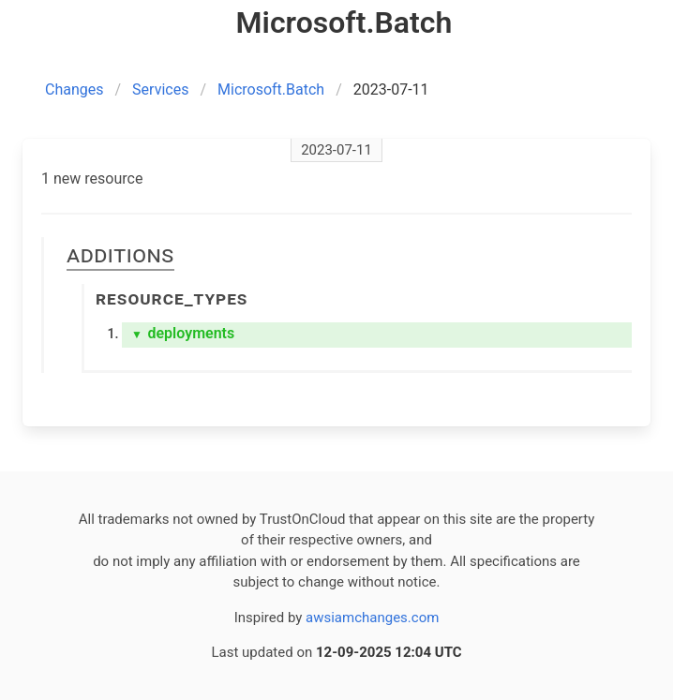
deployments (182, 333)
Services (160, 89)
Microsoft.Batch (270, 89)
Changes (74, 89)
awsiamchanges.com (372, 617)
